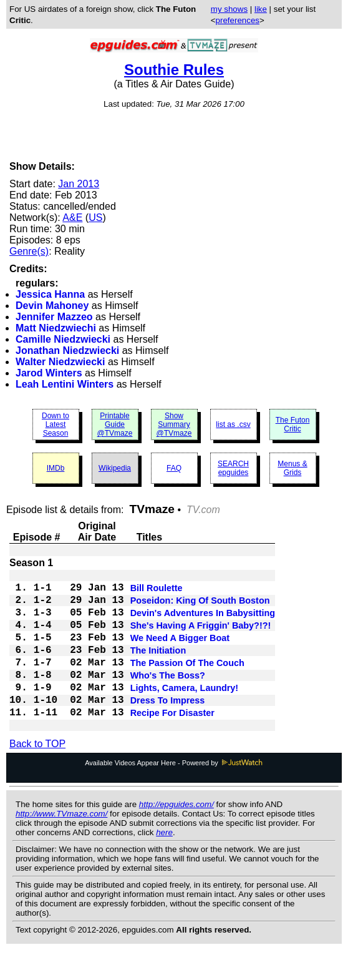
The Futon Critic (293, 424)
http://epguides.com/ (176, 834)
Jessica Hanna (50, 294)
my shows (229, 9)
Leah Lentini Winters (65, 384)
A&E (72, 217)
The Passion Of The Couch (187, 682)
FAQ (174, 468)
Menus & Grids (292, 468)
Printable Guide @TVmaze (115, 424)
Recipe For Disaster (172, 742)
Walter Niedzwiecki (60, 361)
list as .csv (233, 424)
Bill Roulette (156, 592)
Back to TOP (37, 773)
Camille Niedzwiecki (63, 339)
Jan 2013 (78, 184)
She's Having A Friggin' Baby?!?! (200, 637)
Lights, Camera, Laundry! (184, 712)
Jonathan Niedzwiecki (67, 350)
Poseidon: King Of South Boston (200, 607)
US (95, 217)
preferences (237, 20)
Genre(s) (29, 251)
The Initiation (158, 667)
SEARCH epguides (233, 468)
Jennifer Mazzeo (54, 316)
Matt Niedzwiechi (56, 328)
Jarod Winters (49, 373)
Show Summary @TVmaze (174, 424)
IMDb (56, 468)
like (260, 9)
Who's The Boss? (167, 697)
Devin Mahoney (52, 305)
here (164, 862)
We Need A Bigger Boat (180, 652)
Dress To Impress (167, 727)
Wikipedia (115, 468)
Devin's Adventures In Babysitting (202, 622)
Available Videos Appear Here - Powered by (174, 792)
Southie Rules (174, 69)
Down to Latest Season (55, 424)
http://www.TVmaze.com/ (61, 843)
